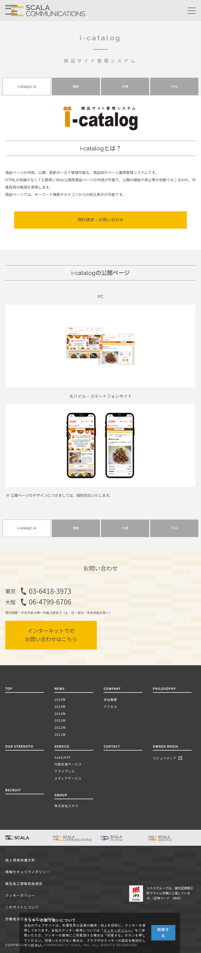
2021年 (60, 734)
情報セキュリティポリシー (27, 872)
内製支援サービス (68, 764)
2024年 (60, 713)
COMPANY (112, 688)
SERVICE (61, 746)
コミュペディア (168, 758)
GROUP (60, 795)
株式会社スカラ (66, 805)
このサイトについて (22, 907)
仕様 (125, 86)
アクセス (110, 706)
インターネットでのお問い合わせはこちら (51, 635)
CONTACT (112, 746)
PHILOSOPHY (164, 688)
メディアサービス (68, 778)
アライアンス (64, 771)
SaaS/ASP (62, 757)
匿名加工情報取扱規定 (24, 884)
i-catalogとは (26, 86)
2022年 (60, 727)
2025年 (60, 706)
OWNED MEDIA (165, 746)
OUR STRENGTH (19, 746)
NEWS (60, 688)
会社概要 (110, 699)
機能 (76, 86)
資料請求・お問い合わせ (100, 219)
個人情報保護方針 (20, 860)
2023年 (60, 720)
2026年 (60, 699)
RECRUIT (13, 790)
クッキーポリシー (20, 896)
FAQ (174, 86)
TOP (9, 688)
